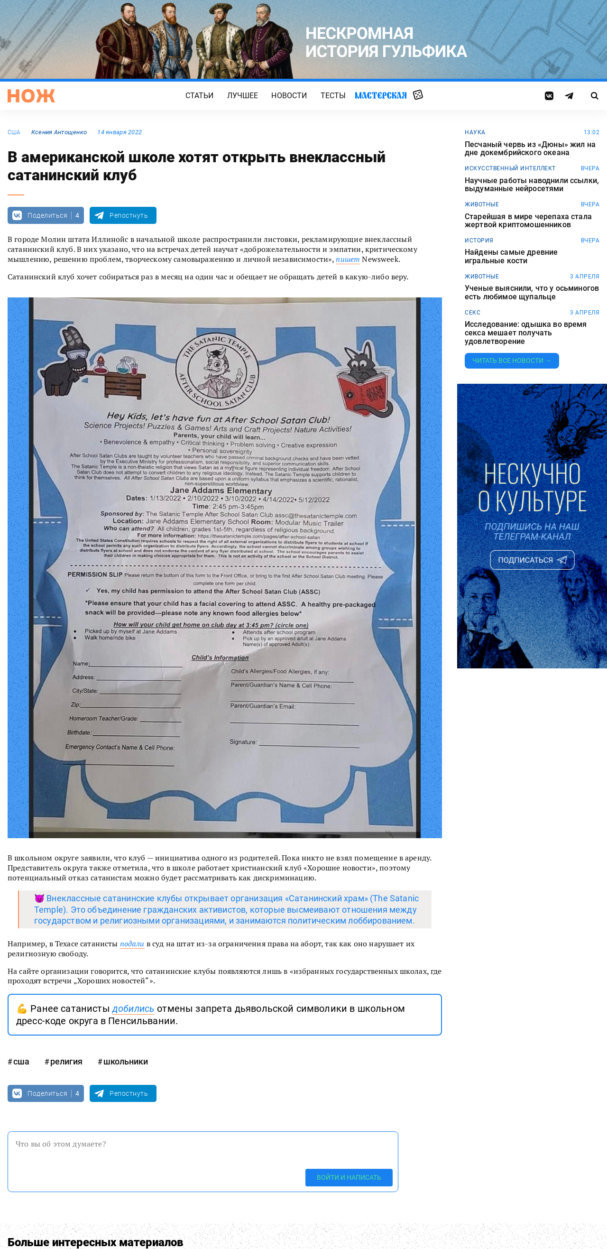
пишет (348, 259)
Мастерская (380, 95)
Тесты (333, 95)
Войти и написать (349, 1177)
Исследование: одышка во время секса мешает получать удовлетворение (526, 332)
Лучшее (242, 95)
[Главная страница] (31, 96)
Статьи (199, 95)
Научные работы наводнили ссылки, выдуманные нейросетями (532, 184)
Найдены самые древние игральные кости (511, 256)
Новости (289, 95)
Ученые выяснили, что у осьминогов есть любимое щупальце (532, 292)
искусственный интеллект (510, 168)
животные (482, 204)
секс (472, 312)
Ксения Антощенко (59, 132)
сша (14, 132)
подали (132, 943)
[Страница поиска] (594, 96)
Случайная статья (418, 95)
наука (475, 132)
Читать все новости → (512, 360)
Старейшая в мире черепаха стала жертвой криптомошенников (528, 221)
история (479, 240)
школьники (125, 1061)
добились (133, 1008)
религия (66, 1061)
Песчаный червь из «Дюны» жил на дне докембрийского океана (530, 148)
